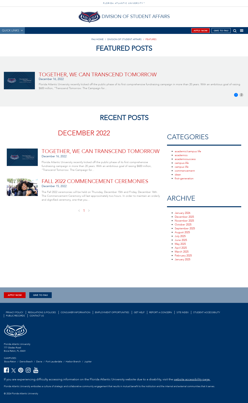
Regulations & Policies (42, 312)
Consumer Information (75, 312)
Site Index (183, 312)
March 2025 (182, 251)
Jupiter (88, 361)
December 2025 (184, 217)
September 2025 (185, 228)
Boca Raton (10, 361)
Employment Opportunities (112, 312)
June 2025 (181, 240)
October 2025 (183, 224)
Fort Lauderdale (54, 361)
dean (178, 174)
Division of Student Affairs (124, 39)
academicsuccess (185, 159)
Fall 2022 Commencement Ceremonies (95, 181)
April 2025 (181, 248)
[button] (235, 30)
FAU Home (97, 39)
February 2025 (183, 255)
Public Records (15, 315)
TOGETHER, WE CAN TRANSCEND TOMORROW (98, 74)
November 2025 (184, 221)
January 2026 (182, 213)
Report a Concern (160, 312)
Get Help (139, 312)
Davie (39, 361)
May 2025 (180, 244)
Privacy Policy (14, 312)
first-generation (184, 178)
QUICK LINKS (10, 30)
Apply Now (201, 30)
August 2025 (182, 232)
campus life (182, 167)
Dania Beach (26, 361)
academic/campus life (188, 151)
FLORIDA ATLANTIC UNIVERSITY (124, 3)
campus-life (182, 163)
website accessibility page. (192, 379)
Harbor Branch (73, 361)
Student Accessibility (206, 312)
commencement (185, 171)
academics (181, 155)
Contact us (37, 315)
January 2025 (182, 259)
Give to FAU (221, 30)
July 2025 (180, 236)
